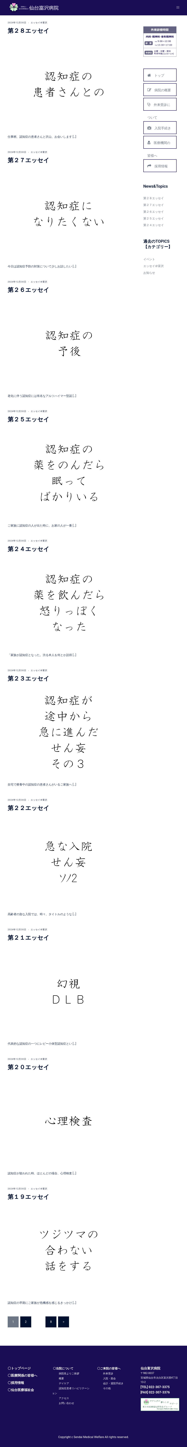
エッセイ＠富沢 (39, 22)
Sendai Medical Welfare (89, 1437)
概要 (61, 1378)
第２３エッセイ (28, 678)
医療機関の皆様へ (158, 144)
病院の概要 (159, 90)
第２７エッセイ (28, 160)
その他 (107, 1388)
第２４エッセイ (28, 549)
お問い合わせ (66, 1403)
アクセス (64, 1398)
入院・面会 (109, 1378)
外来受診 (108, 1373)
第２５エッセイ (28, 419)
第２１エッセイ (28, 937)
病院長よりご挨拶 (69, 1373)
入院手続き (159, 128)
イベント (149, 259)
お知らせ (149, 273)
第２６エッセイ (28, 289)
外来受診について (158, 106)
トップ (155, 75)
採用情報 (157, 166)
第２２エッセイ (28, 808)
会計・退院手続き (113, 1383)
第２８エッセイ (28, 30)
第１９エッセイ (28, 1196)
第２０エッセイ (28, 1067)
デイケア (64, 1383)
